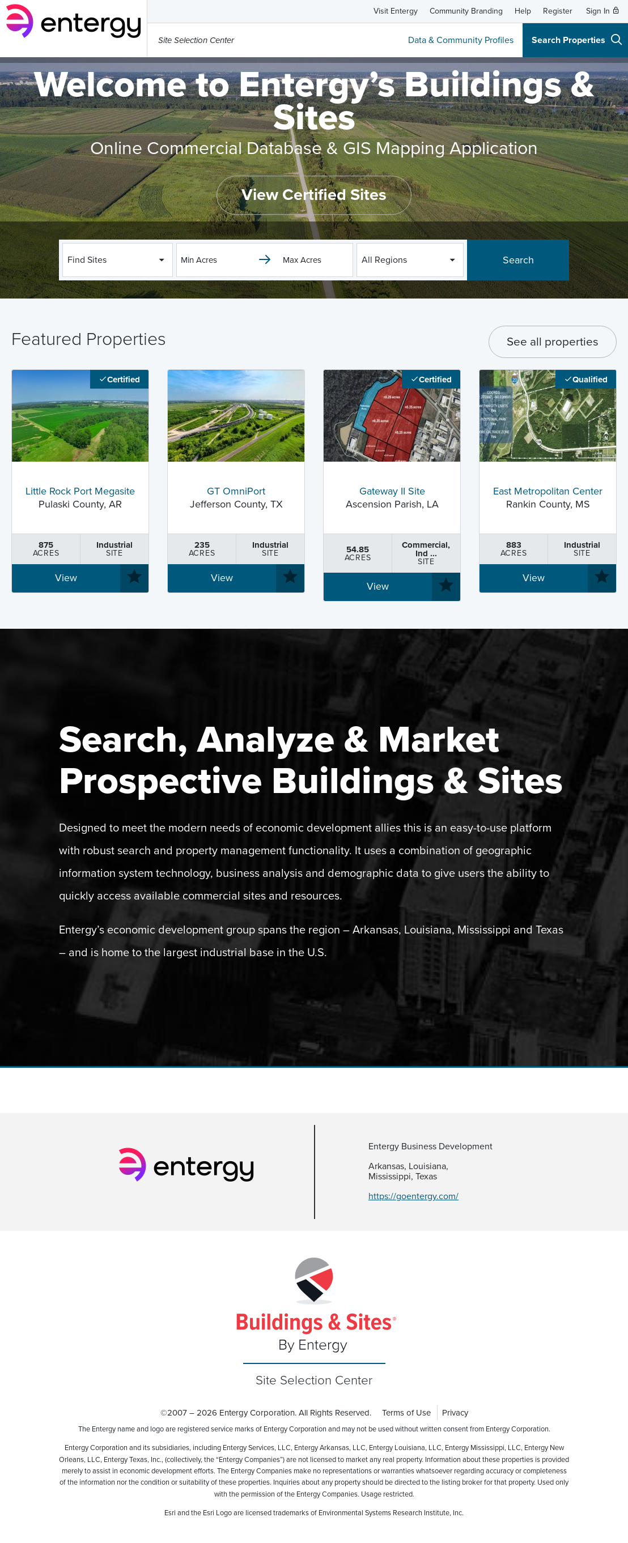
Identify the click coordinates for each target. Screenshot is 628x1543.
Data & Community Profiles (461, 40)
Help (523, 11)
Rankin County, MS (548, 498)
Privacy (455, 1413)
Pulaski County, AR (80, 498)
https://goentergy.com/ (413, 1196)
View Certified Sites (314, 195)
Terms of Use (406, 1413)
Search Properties (577, 39)
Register (557, 11)
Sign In (603, 11)
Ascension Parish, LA (392, 498)
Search (518, 260)
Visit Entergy (396, 11)
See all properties (553, 342)
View (66, 578)
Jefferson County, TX (236, 498)
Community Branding (466, 11)
